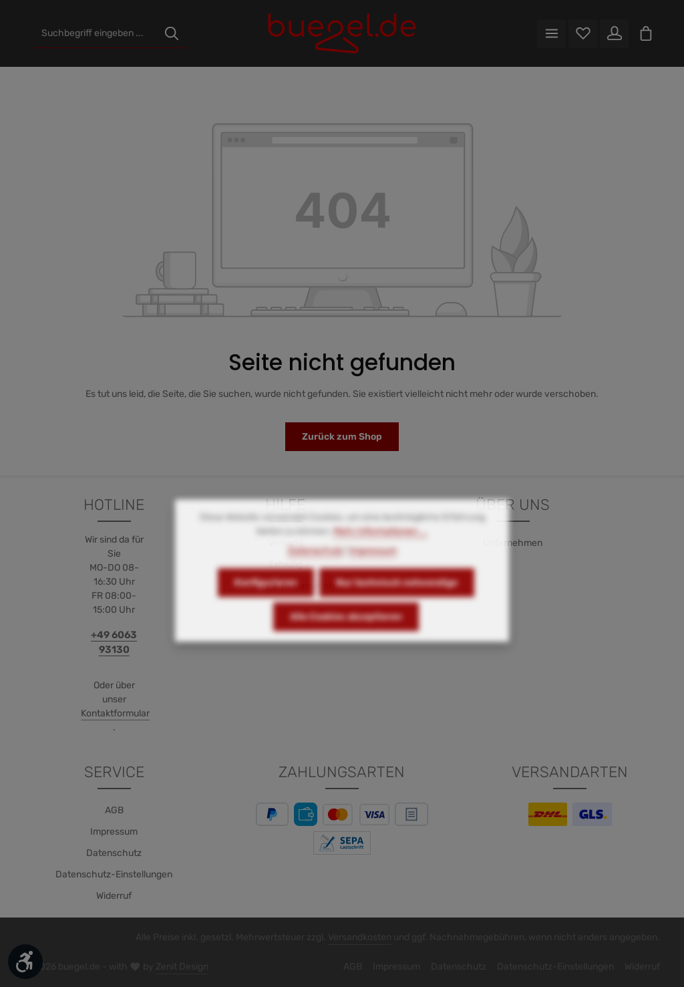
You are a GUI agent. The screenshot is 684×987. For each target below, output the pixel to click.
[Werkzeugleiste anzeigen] (25, 961)
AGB (114, 810)
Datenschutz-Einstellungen (113, 874)
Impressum (114, 831)
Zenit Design (182, 966)
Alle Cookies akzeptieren (346, 637)
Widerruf (114, 895)
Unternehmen (512, 543)
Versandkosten (359, 937)
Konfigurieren (265, 603)
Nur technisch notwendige (397, 603)
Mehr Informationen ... (380, 551)
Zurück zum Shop (342, 436)
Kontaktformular (115, 713)
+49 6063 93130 (114, 642)
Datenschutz (114, 853)
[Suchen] (172, 33)
